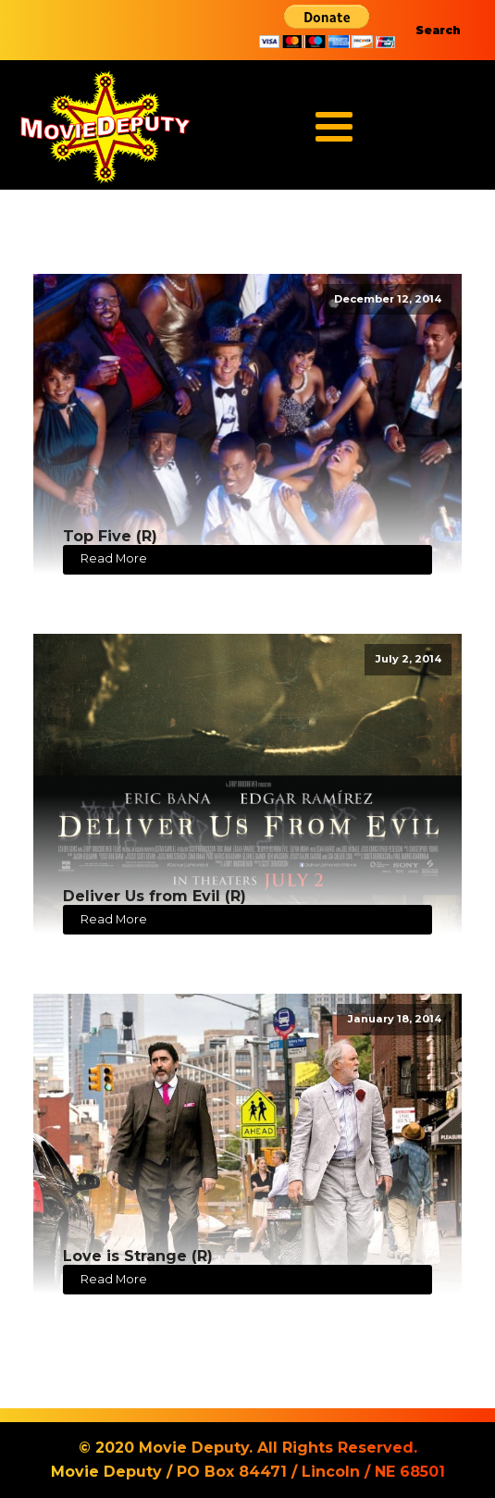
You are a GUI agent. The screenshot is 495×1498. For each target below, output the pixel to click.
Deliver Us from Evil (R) (154, 896)
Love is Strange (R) (138, 1256)
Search (438, 30)
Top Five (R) (110, 536)
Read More (113, 558)
